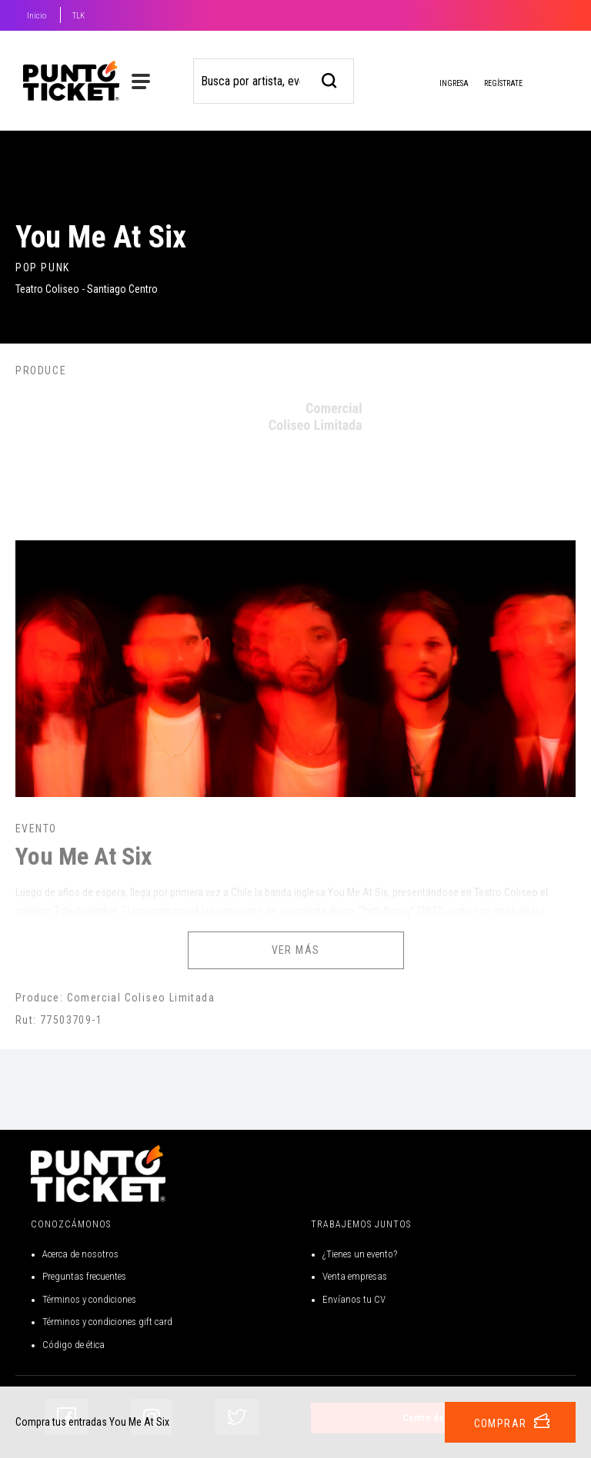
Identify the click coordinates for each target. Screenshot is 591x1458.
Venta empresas (354, 1276)
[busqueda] (329, 78)
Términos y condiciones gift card (107, 1321)
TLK (78, 16)
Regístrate (503, 83)
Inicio (36, 16)
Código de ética (73, 1344)
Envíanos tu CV (354, 1299)
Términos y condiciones (89, 1299)
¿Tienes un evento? (359, 1254)
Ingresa (442, 84)
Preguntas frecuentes (84, 1276)
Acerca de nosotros (80, 1254)
